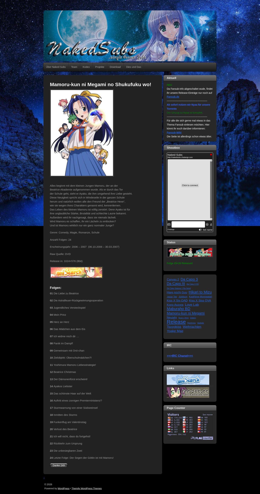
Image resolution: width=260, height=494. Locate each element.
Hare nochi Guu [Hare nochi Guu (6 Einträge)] (177, 292)
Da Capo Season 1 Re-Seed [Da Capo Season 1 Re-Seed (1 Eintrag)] (179, 288)
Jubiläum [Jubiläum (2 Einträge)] (183, 297)
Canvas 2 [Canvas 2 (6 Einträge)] (173, 279)
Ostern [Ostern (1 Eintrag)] (193, 318)
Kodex (86, 67)
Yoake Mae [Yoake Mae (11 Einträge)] (175, 331)
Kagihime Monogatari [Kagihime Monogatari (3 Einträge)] (200, 296)
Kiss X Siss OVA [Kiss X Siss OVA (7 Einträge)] (200, 300)
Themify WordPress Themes (87, 488)
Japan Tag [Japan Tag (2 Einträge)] (172, 297)
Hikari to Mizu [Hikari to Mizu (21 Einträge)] (200, 292)
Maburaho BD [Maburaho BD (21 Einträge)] (178, 309)
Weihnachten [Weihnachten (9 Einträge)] (192, 327)
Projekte (99, 67)
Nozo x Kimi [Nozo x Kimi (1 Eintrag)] (183, 318)
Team (74, 67)
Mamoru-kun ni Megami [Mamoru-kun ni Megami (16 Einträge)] (186, 313)
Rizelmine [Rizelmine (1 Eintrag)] (191, 323)
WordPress (64, 488)
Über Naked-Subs (56, 67)
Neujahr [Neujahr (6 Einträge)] (172, 317)
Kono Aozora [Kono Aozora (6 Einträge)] (175, 304)
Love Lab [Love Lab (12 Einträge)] (192, 304)
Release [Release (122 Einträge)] (176, 322)
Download (115, 67)
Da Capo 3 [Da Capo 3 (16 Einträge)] (189, 279)
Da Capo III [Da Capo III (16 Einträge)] (176, 283)
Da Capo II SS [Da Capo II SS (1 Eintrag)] (193, 284)
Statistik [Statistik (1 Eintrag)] (200, 323)
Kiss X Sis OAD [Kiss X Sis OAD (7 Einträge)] (177, 300)
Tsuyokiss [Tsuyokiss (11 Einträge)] (174, 327)
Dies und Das (133, 67)
